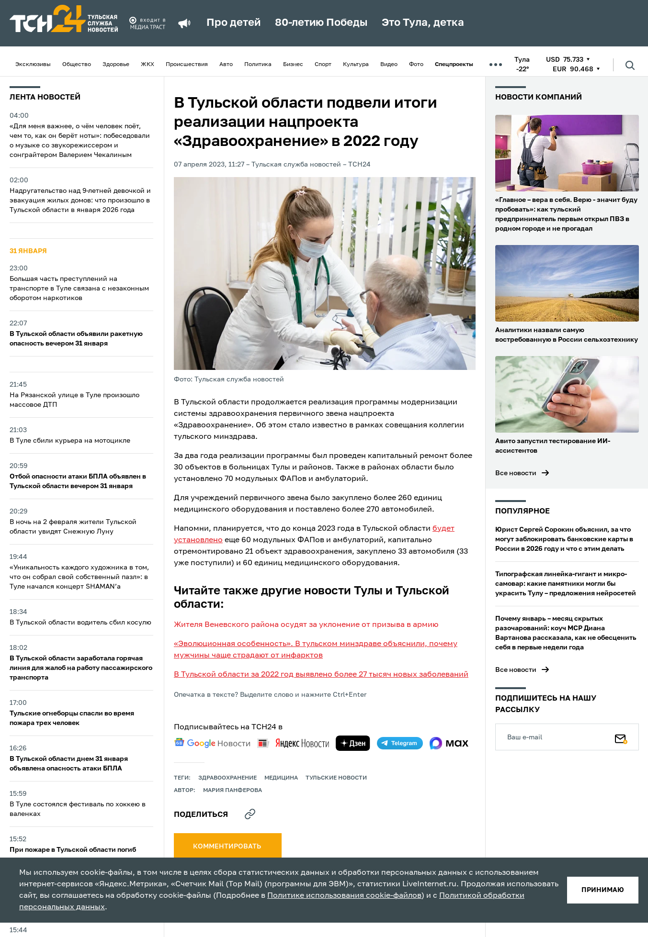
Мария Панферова (232, 790)
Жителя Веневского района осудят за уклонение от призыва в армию (306, 625)
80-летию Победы (321, 23)
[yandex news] (293, 743)
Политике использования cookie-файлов (344, 896)
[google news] (212, 743)
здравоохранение (227, 778)
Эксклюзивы (33, 64)
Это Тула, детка (423, 23)
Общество (76, 64)
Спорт (323, 64)
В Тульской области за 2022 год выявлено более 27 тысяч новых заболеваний (321, 675)
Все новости (515, 473)
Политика (258, 64)
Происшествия (187, 64)
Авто (226, 64)
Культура (356, 64)
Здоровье (115, 64)
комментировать (227, 846)
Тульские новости (336, 778)
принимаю (602, 890)
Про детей (233, 23)
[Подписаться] (621, 737)
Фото (416, 64)
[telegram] (400, 743)
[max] (449, 743)
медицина (281, 778)
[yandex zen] (353, 743)
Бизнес (293, 64)
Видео (389, 64)
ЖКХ (147, 64)
